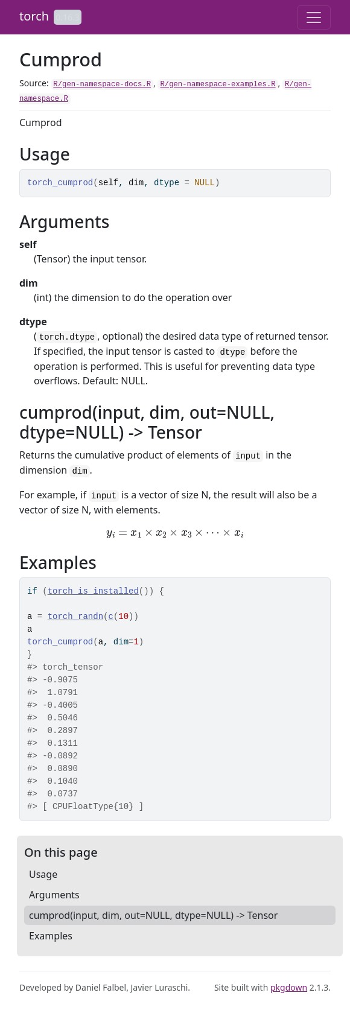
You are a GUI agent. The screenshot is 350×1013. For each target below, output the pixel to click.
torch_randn (75, 616)
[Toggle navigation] (314, 17)
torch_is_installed (93, 591)
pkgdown (288, 987)
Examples (50, 935)
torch (34, 16)
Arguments (54, 894)
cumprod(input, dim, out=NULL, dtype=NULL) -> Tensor (153, 915)
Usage (43, 874)
